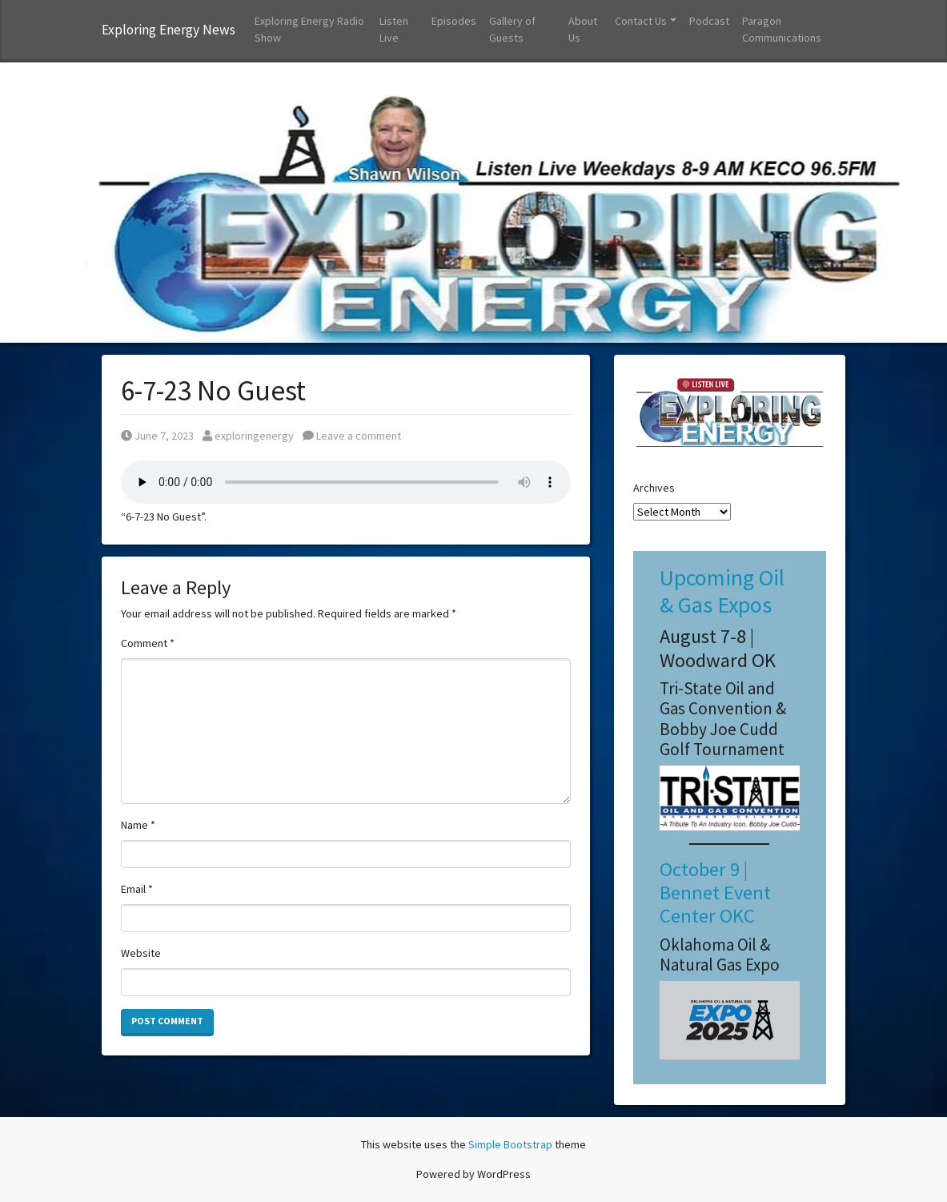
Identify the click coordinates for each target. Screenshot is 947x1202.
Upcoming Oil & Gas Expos (722, 591)
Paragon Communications (781, 29)
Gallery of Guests (512, 29)
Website (141, 953)
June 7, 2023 (157, 435)
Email (137, 889)
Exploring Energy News (168, 29)
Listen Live (393, 29)
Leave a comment (352, 435)
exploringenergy (248, 435)
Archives (654, 487)
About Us (582, 29)
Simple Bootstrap (510, 1144)
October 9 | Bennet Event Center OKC (715, 893)
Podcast (709, 21)
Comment (148, 643)
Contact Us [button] (641, 21)
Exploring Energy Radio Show (309, 29)
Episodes (453, 21)
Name (138, 825)
